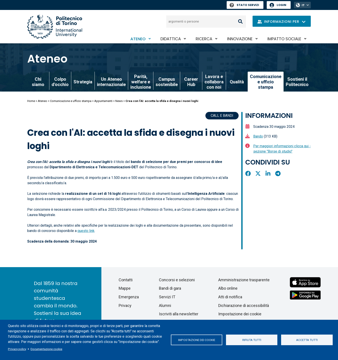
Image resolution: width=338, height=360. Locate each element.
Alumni (165, 305)
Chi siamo (38, 82)
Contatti (126, 280)
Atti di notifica (230, 297)
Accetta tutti (307, 340)
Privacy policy (17, 349)
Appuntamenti (103, 101)
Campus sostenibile (167, 82)
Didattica (170, 39)
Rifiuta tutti (251, 340)
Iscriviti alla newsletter (178, 314)
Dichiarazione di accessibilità (243, 305)
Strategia (82, 81)
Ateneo (138, 39)
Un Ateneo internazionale (111, 82)
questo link (86, 231)
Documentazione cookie (46, 349)
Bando (258, 136)
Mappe (125, 288)
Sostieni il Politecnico (297, 82)
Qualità (237, 81)
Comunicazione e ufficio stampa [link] (265, 82)
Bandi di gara (170, 288)
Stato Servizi (244, 5)
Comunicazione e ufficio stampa (70, 101)
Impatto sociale (284, 39)
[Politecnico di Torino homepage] (54, 27)
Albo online (228, 288)
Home (31, 101)
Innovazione (240, 39)
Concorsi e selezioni (177, 280)
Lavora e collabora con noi (214, 82)
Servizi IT (167, 297)
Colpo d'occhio (60, 82)
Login (281, 5)
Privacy (125, 305)
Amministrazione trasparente (244, 280)
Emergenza (129, 297)
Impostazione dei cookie (196, 340)
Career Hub (191, 82)
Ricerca (204, 39)
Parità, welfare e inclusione (140, 82)
